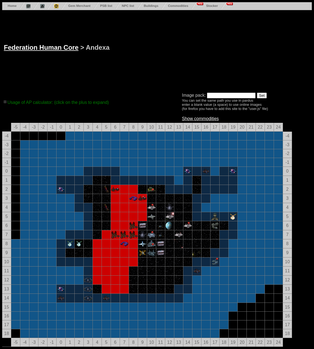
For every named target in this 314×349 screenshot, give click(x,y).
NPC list (128, 5)
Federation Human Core (41, 47)
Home (12, 5)
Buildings (151, 5)
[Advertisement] (202, 50)
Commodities (178, 5)
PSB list (106, 5)
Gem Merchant (79, 5)
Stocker (212, 5)
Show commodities (200, 118)
